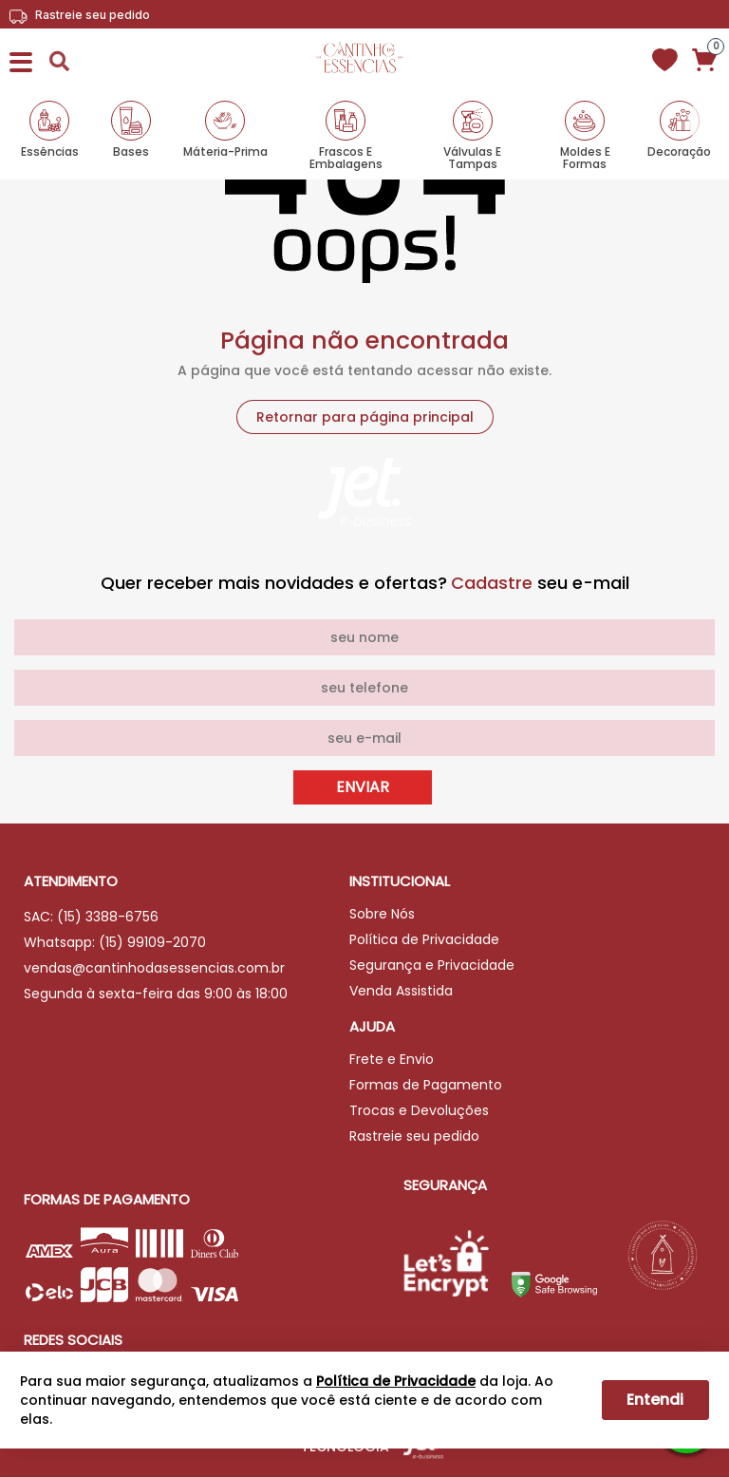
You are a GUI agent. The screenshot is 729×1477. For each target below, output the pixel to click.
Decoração (679, 150)
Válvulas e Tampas (472, 156)
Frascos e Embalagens (346, 156)
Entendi (654, 1400)
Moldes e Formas (585, 156)
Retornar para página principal (365, 416)
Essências (50, 150)
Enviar (362, 787)
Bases (131, 150)
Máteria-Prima (225, 150)
